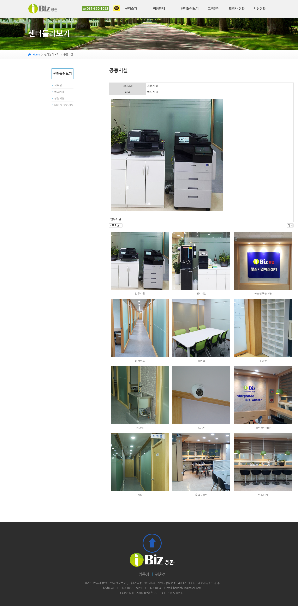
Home (34, 54)
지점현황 (260, 8)
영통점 (144, 574)
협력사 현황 (236, 8)
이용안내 (159, 8)
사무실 (58, 85)
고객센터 (214, 8)
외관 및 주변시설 (63, 105)
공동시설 (59, 98)
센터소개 (131, 8)
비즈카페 (59, 92)
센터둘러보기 (190, 8)
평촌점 (160, 574)
